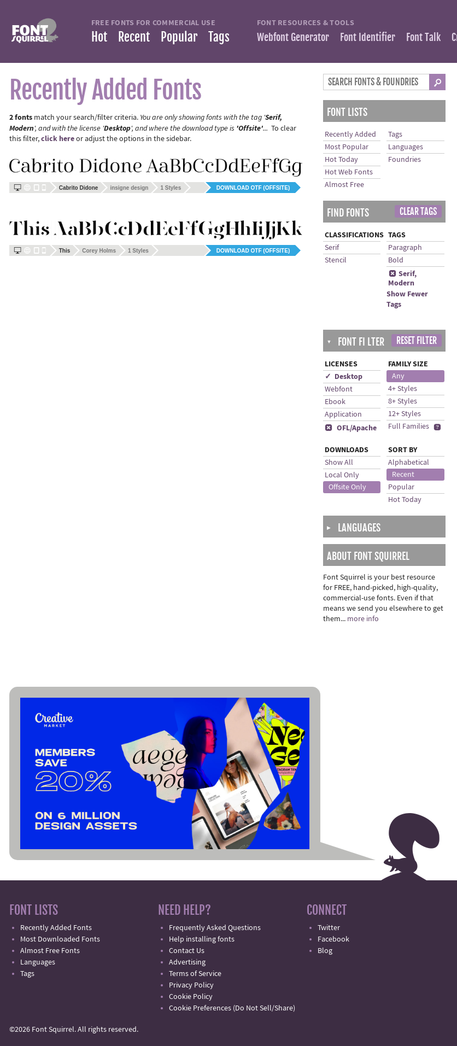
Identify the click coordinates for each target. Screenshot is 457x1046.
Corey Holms (99, 251)
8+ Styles (402, 401)
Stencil (336, 260)
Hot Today (341, 160)
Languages (405, 147)
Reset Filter (416, 340)
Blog (325, 951)
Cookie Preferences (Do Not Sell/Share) (232, 1008)
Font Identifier (367, 37)
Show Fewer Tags (407, 299)
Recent (134, 37)
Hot (99, 37)
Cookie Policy (191, 997)
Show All (339, 463)
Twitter (329, 928)
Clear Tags (418, 211)
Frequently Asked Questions (215, 928)
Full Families (408, 426)
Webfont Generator (293, 37)
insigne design (129, 188)
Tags (219, 37)
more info (363, 619)
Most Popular (346, 147)
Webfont (339, 389)
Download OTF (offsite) (253, 188)
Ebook (335, 402)
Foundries (404, 160)
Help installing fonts (202, 939)
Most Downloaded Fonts (60, 939)
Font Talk (423, 37)
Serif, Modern (402, 278)
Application (343, 414)
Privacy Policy (191, 985)
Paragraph (405, 248)
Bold (395, 260)
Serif (332, 248)
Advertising (187, 962)
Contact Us (186, 951)
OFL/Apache (351, 428)
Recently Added (350, 134)
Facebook (333, 939)
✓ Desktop (343, 376)
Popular (179, 37)
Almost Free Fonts (50, 951)
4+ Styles (402, 389)
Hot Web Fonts (349, 172)
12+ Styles (404, 414)
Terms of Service (195, 974)
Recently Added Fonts (56, 928)
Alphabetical (408, 463)
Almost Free (344, 185)
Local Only (342, 475)
